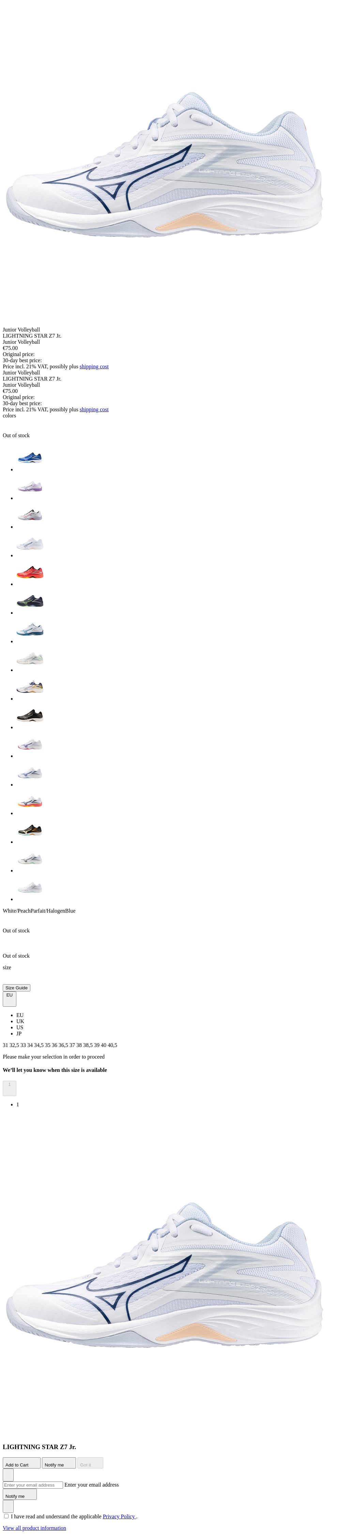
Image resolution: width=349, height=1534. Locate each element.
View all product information (34, 1528)
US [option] (19, 1027)
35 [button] (48, 1045)
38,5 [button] (88, 1045)
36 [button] (55, 1045)
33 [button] (23, 1045)
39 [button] (97, 1045)
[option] (181, 458)
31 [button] (6, 1045)
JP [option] (18, 1033)
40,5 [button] (112, 1045)
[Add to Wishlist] (8, 1475)
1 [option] (17, 1104)
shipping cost (94, 366)
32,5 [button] (15, 1045)
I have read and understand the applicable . (74, 1516)
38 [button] (79, 1045)
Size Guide (16, 987)
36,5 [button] (64, 1045)
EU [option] (20, 1015)
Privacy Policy (119, 1516)
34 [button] (30, 1045)
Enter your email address (91, 1485)
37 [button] (73, 1045)
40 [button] (104, 1045)
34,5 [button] (39, 1045)
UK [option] (20, 1021)
